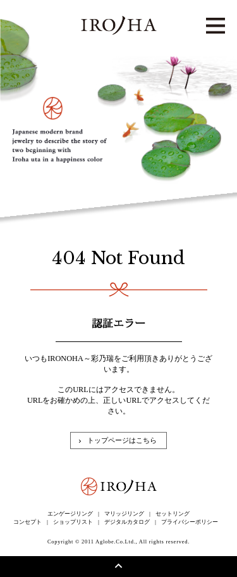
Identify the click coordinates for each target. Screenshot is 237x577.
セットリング (172, 513)
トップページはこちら (122, 440)
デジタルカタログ (127, 522)
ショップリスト (73, 522)
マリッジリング (124, 513)
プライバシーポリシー (189, 522)
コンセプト (27, 522)
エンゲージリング (70, 513)
